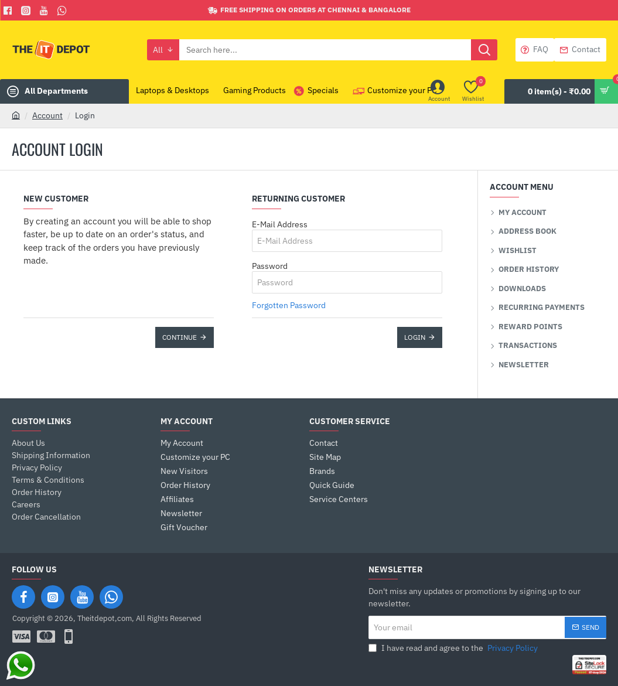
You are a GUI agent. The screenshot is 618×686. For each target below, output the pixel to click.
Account (47, 115)
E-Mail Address (280, 224)
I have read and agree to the (454, 648)
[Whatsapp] (63, 10)
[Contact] (580, 50)
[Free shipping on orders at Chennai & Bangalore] (309, 10)
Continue (179, 337)
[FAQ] (534, 50)
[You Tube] (45, 10)
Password (270, 266)
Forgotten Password (289, 305)
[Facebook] (9, 10)
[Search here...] (484, 49)
